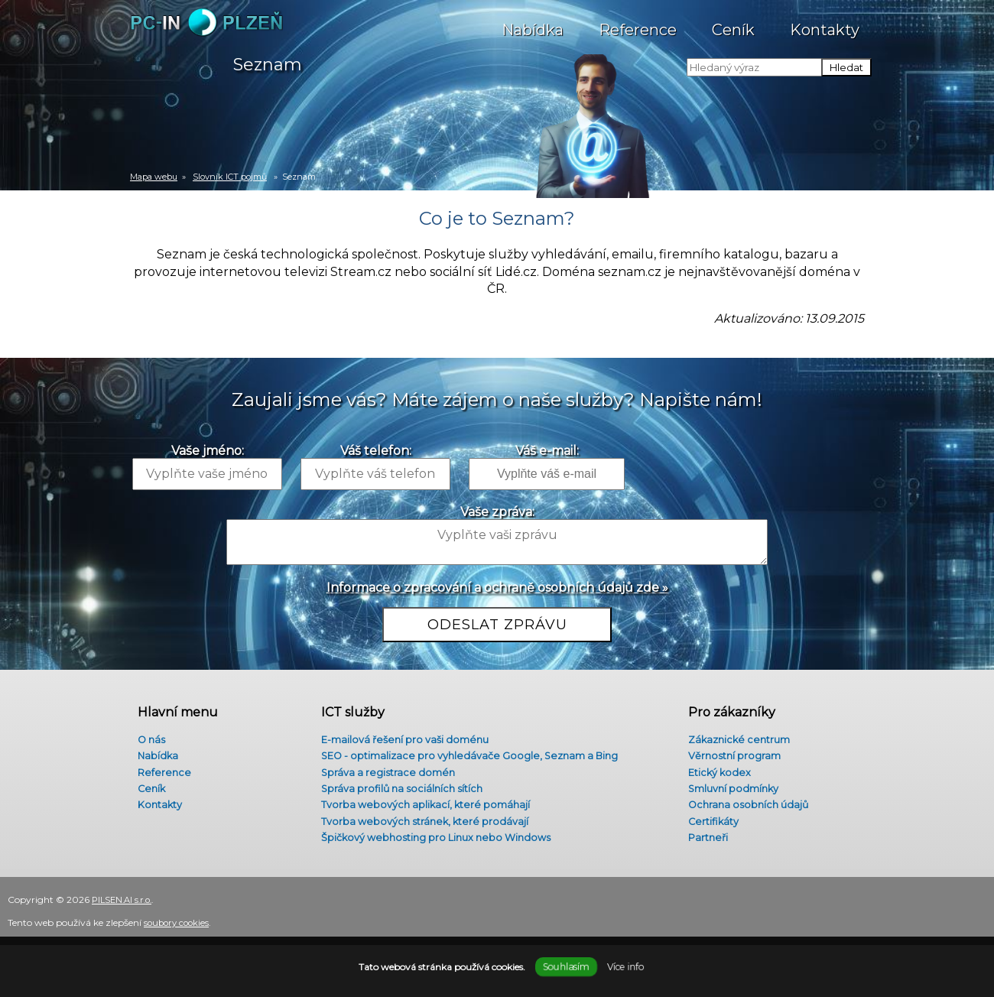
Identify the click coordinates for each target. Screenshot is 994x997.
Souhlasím (566, 967)
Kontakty (824, 22)
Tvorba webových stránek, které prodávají (423, 825)
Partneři (702, 843)
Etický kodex (715, 770)
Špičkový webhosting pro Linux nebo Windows (438, 843)
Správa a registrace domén (384, 770)
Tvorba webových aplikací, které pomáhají (423, 807)
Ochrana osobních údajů (744, 807)
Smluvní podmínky (730, 788)
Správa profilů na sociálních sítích (399, 788)
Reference (638, 22)
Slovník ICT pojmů (230, 176)
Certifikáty (708, 825)
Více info (625, 967)
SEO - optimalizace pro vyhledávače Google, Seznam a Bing (474, 752)
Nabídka (533, 22)
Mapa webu (153, 176)
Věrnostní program (730, 752)
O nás (145, 734)
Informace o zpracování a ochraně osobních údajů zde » (497, 587)
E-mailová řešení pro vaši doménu (404, 734)
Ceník (733, 22)
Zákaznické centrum (736, 734)
